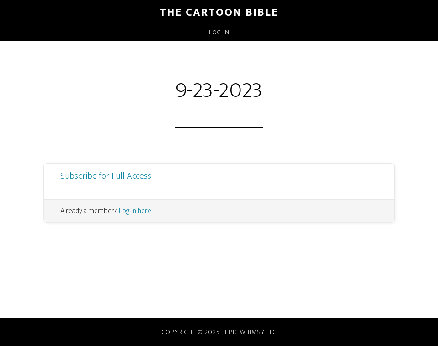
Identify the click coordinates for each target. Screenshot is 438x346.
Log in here (135, 211)
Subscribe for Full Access (105, 176)
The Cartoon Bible (219, 12)
